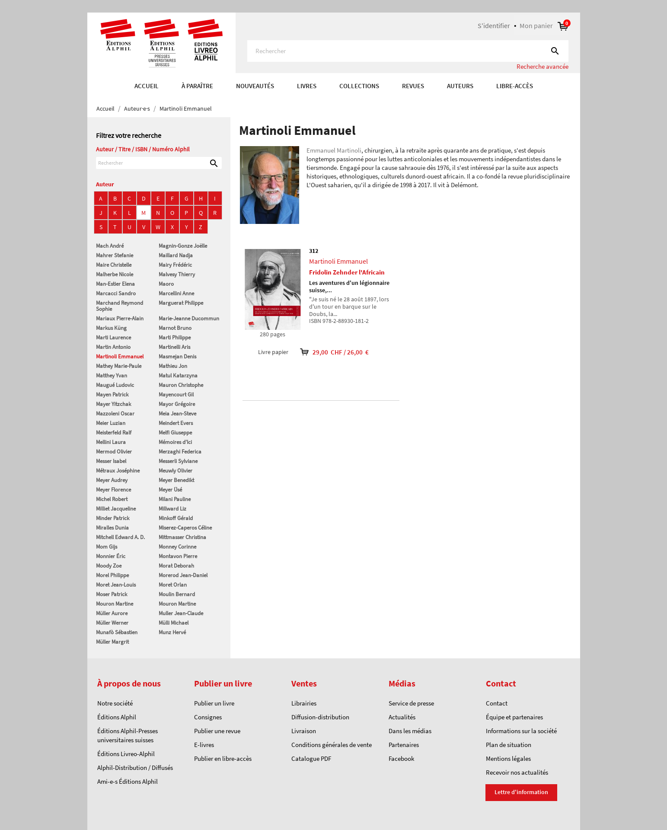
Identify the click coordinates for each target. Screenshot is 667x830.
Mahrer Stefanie (114, 255)
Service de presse (411, 703)
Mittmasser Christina (182, 537)
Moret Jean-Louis (116, 584)
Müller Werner (112, 622)
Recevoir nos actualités (517, 772)
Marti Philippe (175, 337)
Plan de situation (508, 745)
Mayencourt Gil (176, 394)
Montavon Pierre (178, 556)
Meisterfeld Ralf (113, 432)
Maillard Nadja (176, 255)
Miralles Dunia (112, 527)
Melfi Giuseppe (175, 432)
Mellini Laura (111, 442)
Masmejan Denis (177, 356)
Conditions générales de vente (331, 745)
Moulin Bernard (177, 594)
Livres (306, 86)
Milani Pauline (175, 499)
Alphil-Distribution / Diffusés (135, 767)
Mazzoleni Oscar (115, 413)
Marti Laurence (113, 337)
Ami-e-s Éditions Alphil (127, 781)
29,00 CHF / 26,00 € (328, 352)
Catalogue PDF (311, 758)
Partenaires (404, 745)
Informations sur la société (521, 731)
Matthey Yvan (111, 375)
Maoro (166, 283)
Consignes (208, 717)
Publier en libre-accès (223, 758)
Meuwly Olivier (175, 470)
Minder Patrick (112, 518)
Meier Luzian (110, 423)
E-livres (204, 745)
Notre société (115, 703)
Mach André (110, 245)
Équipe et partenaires (514, 717)
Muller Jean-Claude (181, 613)
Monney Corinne (177, 546)
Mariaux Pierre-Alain (120, 318)
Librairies (303, 703)
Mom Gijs (106, 546)
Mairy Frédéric (175, 264)
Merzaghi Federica (180, 451)
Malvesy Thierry (177, 274)
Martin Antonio (113, 347)
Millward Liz (172, 508)
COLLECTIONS (359, 86)
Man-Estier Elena (115, 283)
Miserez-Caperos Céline (185, 527)
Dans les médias (410, 731)
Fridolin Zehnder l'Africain (347, 272)
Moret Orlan (173, 584)
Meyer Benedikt (176, 480)
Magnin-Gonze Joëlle (183, 245)
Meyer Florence (113, 489)
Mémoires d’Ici (175, 442)
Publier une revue (217, 731)
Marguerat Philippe (181, 302)
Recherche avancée (542, 66)
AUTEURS (460, 86)
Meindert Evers (176, 423)
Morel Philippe (112, 575)
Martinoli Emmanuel (120, 356)
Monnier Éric (110, 556)
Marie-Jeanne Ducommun (189, 318)
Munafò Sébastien (116, 632)
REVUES (413, 86)
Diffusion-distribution (320, 717)
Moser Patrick (111, 594)
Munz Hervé (172, 632)
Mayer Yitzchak (113, 404)
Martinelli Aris (174, 347)
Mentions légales (508, 758)
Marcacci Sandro (116, 293)
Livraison (303, 731)
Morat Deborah (176, 565)
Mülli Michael (173, 622)
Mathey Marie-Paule (118, 366)
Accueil (146, 86)
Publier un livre (214, 703)
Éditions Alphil (116, 717)
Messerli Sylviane (178, 461)
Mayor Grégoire (177, 404)
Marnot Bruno (175, 328)
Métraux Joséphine (118, 470)
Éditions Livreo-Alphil (126, 754)
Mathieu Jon (173, 366)
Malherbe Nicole (114, 274)
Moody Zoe (108, 565)
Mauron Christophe (181, 385)
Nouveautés (255, 86)
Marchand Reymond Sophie (119, 306)
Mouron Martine (114, 603)
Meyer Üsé (170, 489)
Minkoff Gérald (176, 518)
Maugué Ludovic (115, 385)
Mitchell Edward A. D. (120, 537)
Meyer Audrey (112, 480)
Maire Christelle (113, 264)
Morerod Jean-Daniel (183, 575)
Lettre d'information (521, 792)
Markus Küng (111, 328)
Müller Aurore (112, 613)
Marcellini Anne (176, 293)
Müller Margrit (112, 641)
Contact (496, 703)
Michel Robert (112, 499)
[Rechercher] (407, 51)
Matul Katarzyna (178, 375)
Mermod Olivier (114, 451)
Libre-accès (514, 86)
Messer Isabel (111, 461)
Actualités (402, 717)
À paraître (197, 86)
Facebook (401, 758)
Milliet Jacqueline (116, 508)
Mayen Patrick (112, 394)
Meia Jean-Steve (177, 413)
